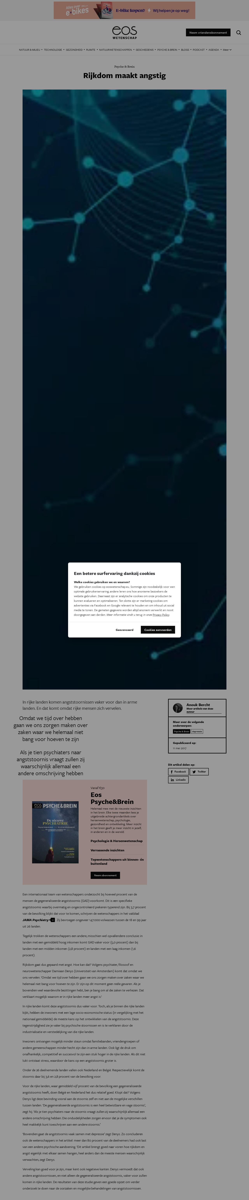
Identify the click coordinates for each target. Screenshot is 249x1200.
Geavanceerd (124, 630)
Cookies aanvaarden (158, 630)
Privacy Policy (161, 614)
